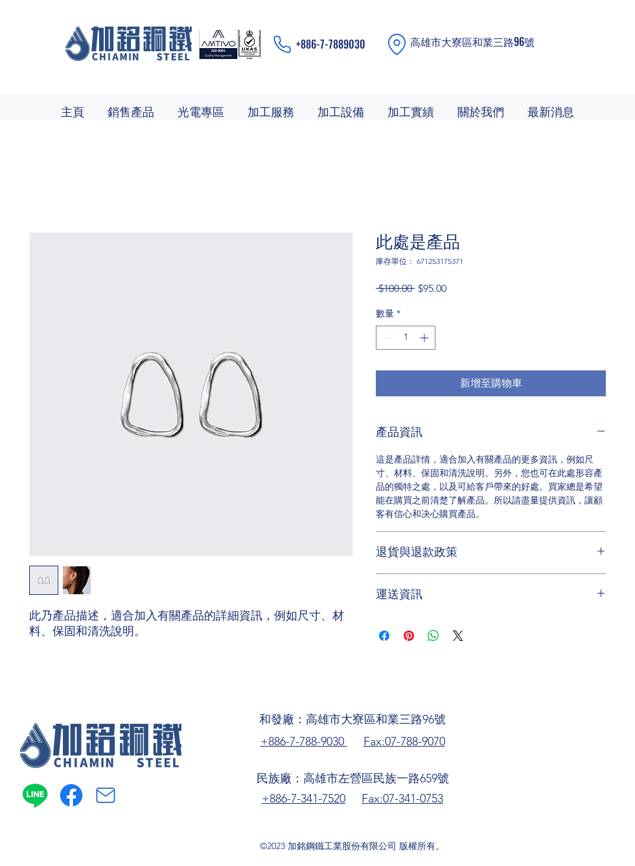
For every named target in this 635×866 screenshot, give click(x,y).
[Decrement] (386, 337)
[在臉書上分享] (384, 635)
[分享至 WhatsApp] (433, 635)
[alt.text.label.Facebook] (71, 795)
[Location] (397, 44)
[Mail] (106, 795)
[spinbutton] (405, 337)
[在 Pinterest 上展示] (409, 635)
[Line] (35, 795)
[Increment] (425, 337)
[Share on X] (458, 635)
